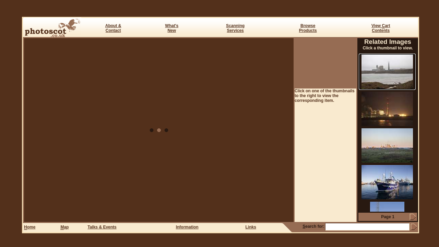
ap (64, 227)
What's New (171, 28)
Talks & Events (101, 227)
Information (187, 227)
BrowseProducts (308, 28)
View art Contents (380, 28)
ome (29, 227)
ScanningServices (235, 28)
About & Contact (113, 28)
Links (251, 227)
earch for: (313, 226)
